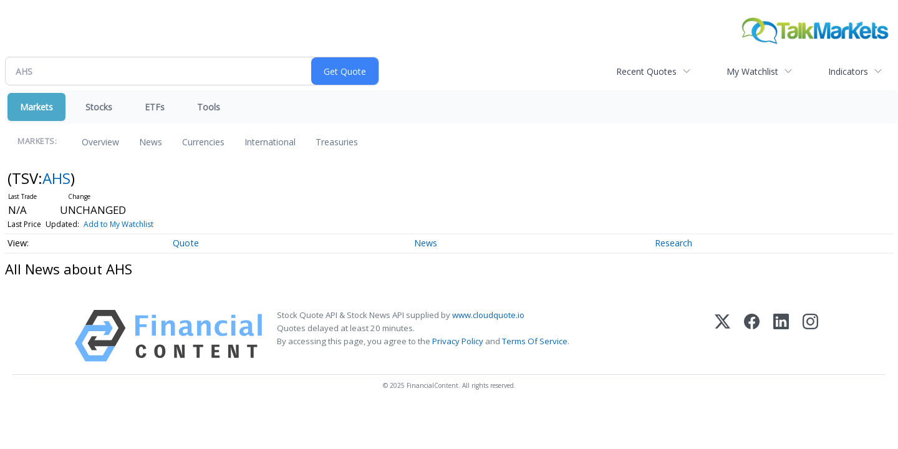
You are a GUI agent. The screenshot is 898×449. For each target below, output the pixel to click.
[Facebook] (752, 336)
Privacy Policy (457, 341)
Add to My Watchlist (118, 224)
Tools (208, 107)
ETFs (155, 107)
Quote (186, 243)
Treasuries (337, 142)
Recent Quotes (646, 71)
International (270, 142)
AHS (56, 178)
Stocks (98, 107)
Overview (100, 142)
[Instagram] (810, 336)
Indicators (848, 71)
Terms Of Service (534, 341)
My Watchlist (752, 71)
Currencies (203, 142)
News (150, 142)
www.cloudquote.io (488, 315)
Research (673, 243)
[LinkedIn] (781, 336)
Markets (36, 107)
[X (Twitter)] (722, 336)
